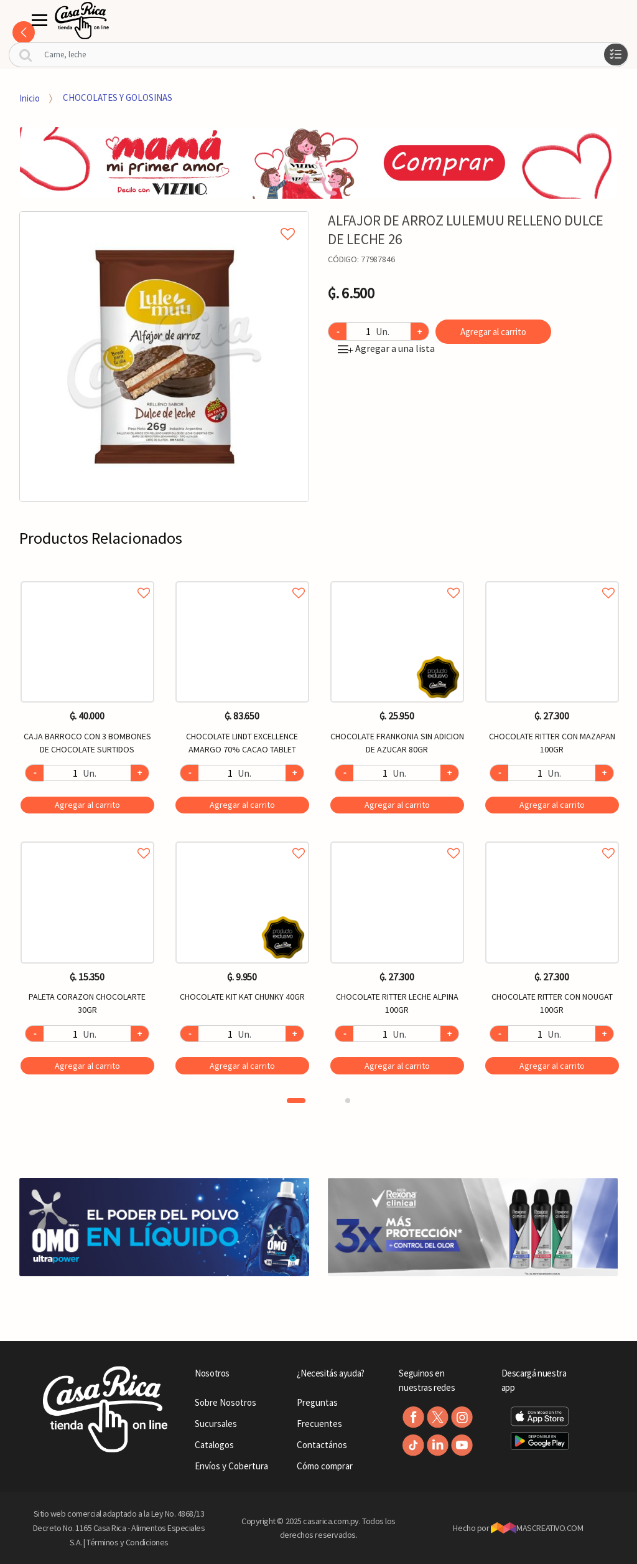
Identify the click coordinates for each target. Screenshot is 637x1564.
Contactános (322, 1445)
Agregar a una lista (386, 348)
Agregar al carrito (493, 332)
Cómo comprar (325, 1466)
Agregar (87, 804)
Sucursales (216, 1423)
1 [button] (296, 1100)
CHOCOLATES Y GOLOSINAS (117, 97)
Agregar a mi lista (164, 220)
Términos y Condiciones (127, 1542)
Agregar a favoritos (87, 579)
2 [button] (348, 1100)
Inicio (29, 97)
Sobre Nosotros (225, 1402)
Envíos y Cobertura (231, 1466)
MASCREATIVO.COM (537, 1527)
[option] (164, 356)
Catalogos (214, 1445)
